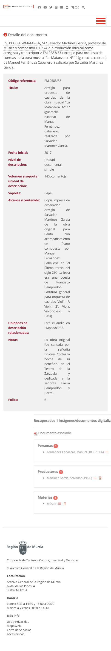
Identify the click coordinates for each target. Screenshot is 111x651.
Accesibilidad (16, 634)
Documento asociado (78, 433)
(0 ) (75, 7)
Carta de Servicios (19, 630)
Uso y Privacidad (18, 622)
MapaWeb (14, 626)
